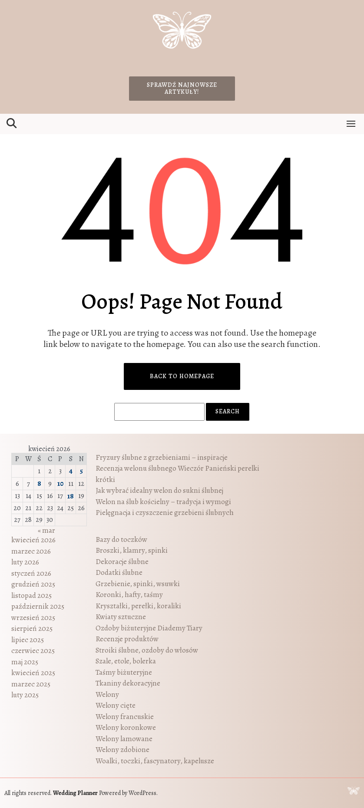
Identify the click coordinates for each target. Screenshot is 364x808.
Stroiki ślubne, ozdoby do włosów (147, 650)
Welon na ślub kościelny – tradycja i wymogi (163, 502)
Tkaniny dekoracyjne (128, 683)
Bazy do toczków (121, 539)
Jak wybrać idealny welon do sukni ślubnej (159, 490)
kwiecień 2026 (33, 540)
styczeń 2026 (31, 573)
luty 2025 (25, 695)
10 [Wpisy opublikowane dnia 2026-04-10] (60, 483)
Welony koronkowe (126, 727)
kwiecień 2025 (33, 673)
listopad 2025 (31, 595)
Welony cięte (116, 705)
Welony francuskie (125, 717)
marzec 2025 (30, 684)
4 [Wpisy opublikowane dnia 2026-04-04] (71, 471)
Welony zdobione (122, 750)
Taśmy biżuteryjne (124, 672)
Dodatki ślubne (119, 572)
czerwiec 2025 (33, 651)
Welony (107, 694)
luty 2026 (25, 562)
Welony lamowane (124, 739)
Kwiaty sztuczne (121, 617)
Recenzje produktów (127, 639)
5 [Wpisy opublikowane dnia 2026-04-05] (81, 471)
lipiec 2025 (27, 640)
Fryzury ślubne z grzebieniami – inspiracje (162, 457)
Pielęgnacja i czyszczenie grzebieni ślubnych (165, 513)
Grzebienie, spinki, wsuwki (138, 584)
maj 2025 (24, 662)
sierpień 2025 (32, 628)
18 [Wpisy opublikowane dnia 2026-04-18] (70, 496)
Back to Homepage (182, 376)
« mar (46, 530)
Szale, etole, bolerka (126, 661)
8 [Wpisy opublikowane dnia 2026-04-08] (39, 483)
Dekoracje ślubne (122, 562)
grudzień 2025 (33, 584)
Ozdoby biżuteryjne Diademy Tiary (149, 628)
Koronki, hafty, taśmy (129, 595)
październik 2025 (37, 606)
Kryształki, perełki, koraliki (138, 606)
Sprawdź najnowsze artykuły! (182, 88)
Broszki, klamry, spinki (132, 550)
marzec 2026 (31, 551)
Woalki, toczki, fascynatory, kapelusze (155, 761)
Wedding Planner (75, 793)
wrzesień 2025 (33, 618)
